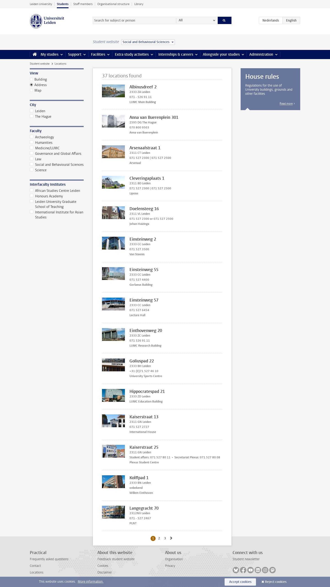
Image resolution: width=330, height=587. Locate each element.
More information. (91, 581)
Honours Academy (46, 196)
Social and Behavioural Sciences (57, 164)
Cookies (102, 566)
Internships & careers (175, 54)
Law (35, 159)
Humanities (41, 142)
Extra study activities (132, 54)
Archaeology (42, 137)
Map (37, 90)
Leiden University (41, 4)
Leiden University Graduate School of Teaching (53, 204)
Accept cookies (240, 582)
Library (138, 4)
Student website (40, 63)
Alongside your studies (221, 54)
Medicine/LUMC (45, 148)
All (181, 20)
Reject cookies (275, 582)
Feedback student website (116, 559)
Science (38, 170)
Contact (35, 566)
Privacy (170, 566)
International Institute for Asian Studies (56, 215)
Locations (36, 572)
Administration (261, 54)
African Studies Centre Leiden (55, 190)
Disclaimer (104, 572)
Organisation (174, 559)
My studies (49, 54)
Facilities (98, 54)
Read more (286, 103)
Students (63, 4)
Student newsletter (246, 559)
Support (74, 54)
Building (40, 79)
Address (40, 85)
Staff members (83, 4)
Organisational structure (113, 4)
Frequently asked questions (49, 559)
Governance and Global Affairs (55, 153)
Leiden (37, 111)
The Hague (40, 116)
